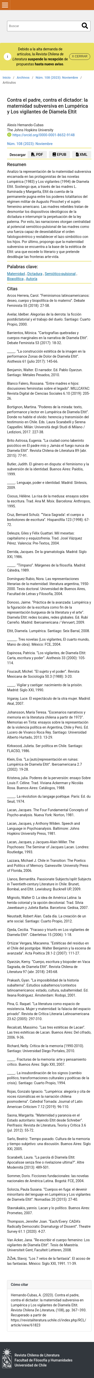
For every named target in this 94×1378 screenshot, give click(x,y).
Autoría (31, 279)
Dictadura (34, 274)
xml (81, 154)
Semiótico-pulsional (60, 274)
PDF (37, 154)
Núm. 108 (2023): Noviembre (57, 77)
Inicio (7, 77)
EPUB (59, 154)
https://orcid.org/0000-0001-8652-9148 (44, 135)
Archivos (23, 77)
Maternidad (16, 274)
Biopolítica (15, 279)
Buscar (85, 26)
